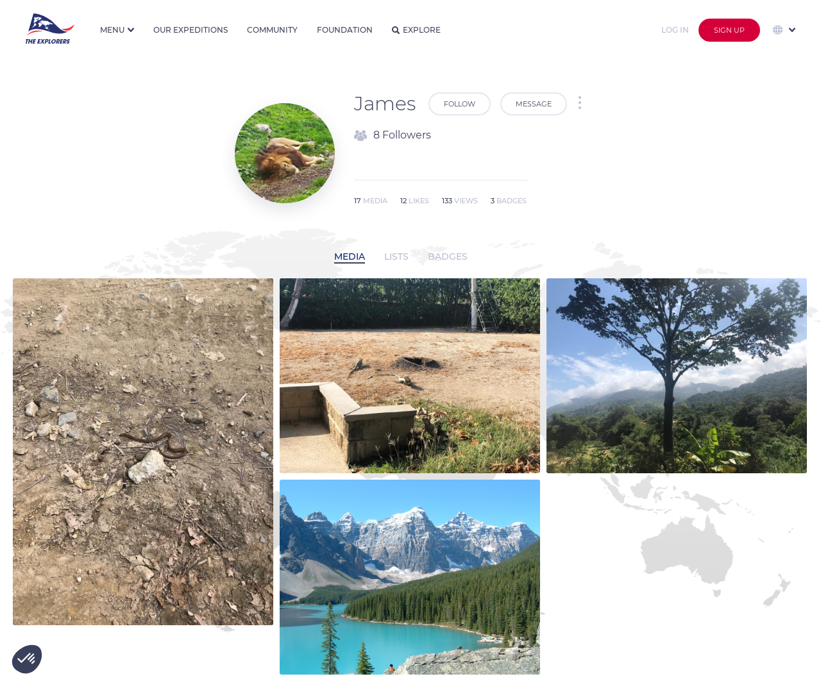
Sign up (729, 30)
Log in (675, 30)
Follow (459, 103)
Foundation (345, 30)
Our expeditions (190, 30)
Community (272, 30)
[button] (27, 659)
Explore (416, 30)
